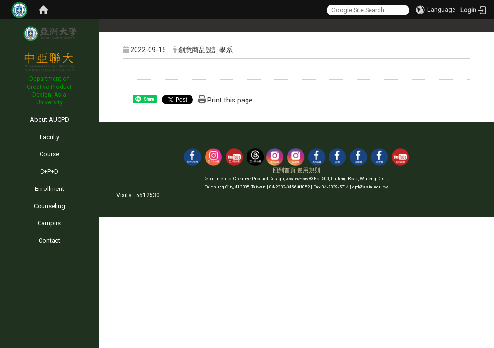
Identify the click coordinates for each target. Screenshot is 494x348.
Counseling (49, 206)
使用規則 (308, 170)
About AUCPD (49, 119)
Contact (49, 240)
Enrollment (49, 188)
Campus (49, 223)
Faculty (49, 137)
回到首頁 (284, 170)
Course (49, 154)
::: (2, 110)
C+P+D (49, 171)
